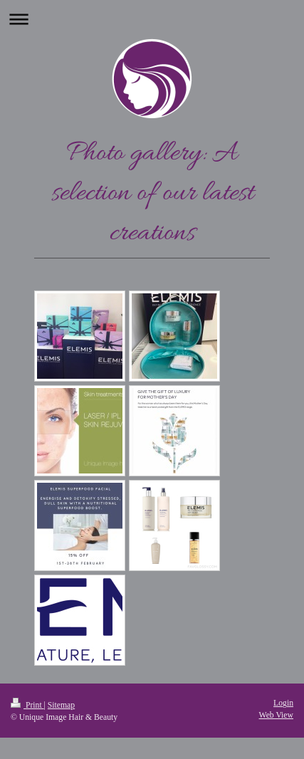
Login (283, 703)
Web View (276, 715)
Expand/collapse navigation (152, 19)
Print (27, 705)
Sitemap (61, 705)
